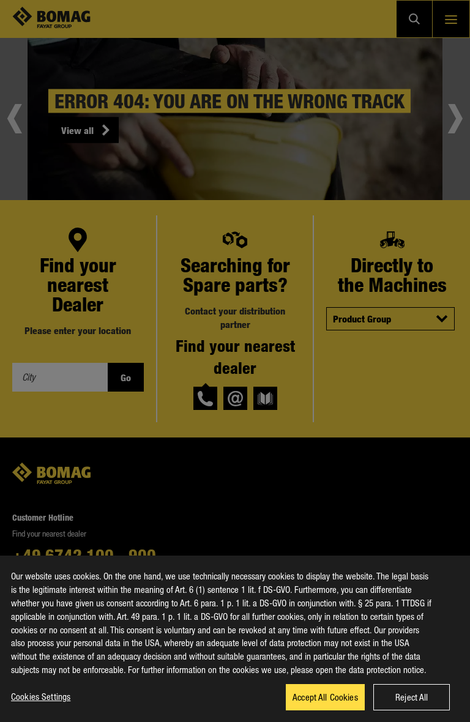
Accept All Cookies (325, 704)
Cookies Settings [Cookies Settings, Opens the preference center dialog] (40, 703)
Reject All (411, 704)
